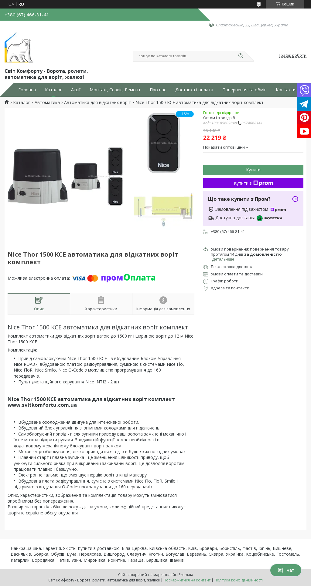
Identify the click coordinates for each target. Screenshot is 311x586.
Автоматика (47, 102)
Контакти (286, 90)
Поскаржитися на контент (187, 580)
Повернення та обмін (244, 90)
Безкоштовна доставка (232, 266)
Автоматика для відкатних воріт (97, 102)
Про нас (158, 90)
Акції (75, 90)
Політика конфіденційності (238, 580)
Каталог (53, 90)
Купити (253, 170)
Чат (286, 570)
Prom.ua (186, 574)
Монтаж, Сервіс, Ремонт (115, 90)
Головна (27, 90)
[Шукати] (240, 56)
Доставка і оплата (194, 90)
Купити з (253, 183)
